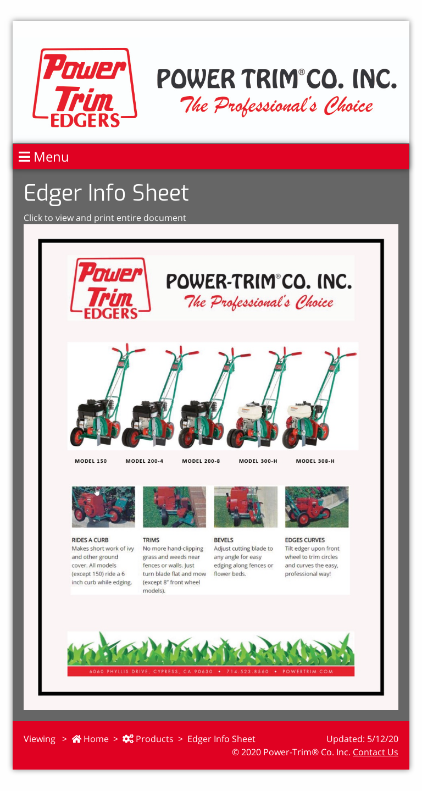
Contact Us (375, 752)
